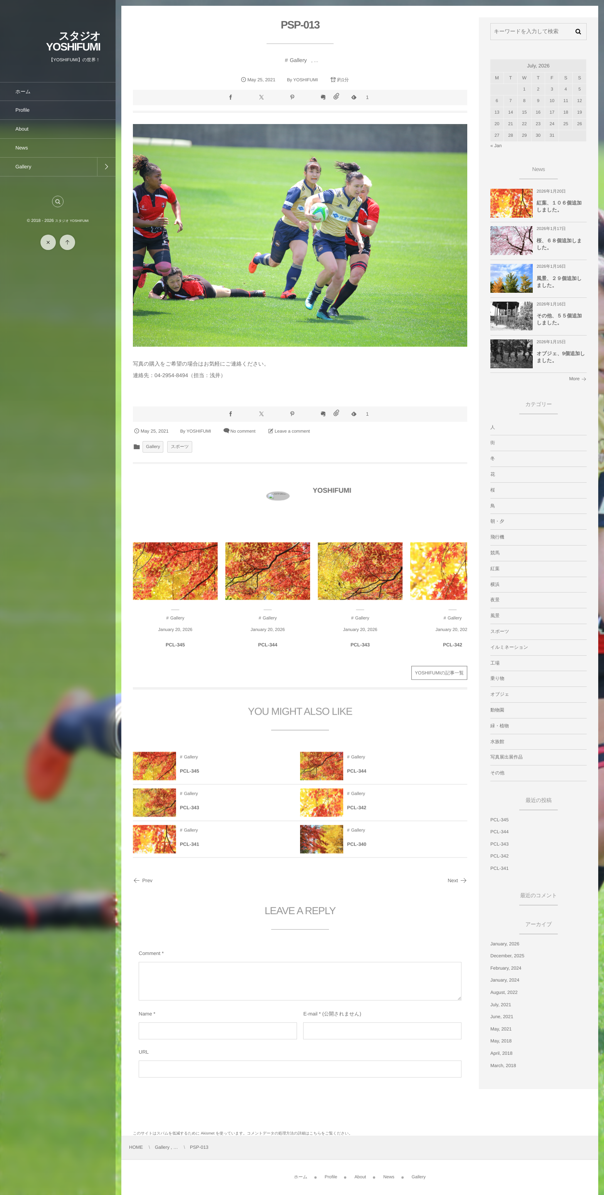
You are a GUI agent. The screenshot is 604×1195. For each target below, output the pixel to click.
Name (145, 1014)
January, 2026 (504, 944)
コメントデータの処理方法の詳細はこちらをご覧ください (298, 1133)
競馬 (495, 553)
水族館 (497, 741)
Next (457, 880)
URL (144, 1052)
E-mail (310, 1014)
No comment (242, 431)
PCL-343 (499, 844)
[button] (57, 201)
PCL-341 (499, 868)
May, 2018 (501, 1041)
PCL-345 (499, 819)
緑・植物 (499, 725)
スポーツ (180, 447)
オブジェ (499, 694)
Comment (149, 953)
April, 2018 (501, 1053)
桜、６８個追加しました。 (559, 244)
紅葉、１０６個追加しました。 (559, 206)
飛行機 (497, 537)
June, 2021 (501, 1016)
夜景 (495, 600)
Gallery (298, 60)
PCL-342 (499, 856)
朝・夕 (497, 521)
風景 (495, 615)
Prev (143, 880)
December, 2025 (507, 955)
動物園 (497, 710)
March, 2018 (503, 1065)
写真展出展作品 (506, 757)
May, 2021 (501, 1029)
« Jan (496, 145)
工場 (495, 663)
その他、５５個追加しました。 (559, 319)
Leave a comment (292, 431)
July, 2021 (500, 1004)
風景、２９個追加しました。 (559, 281)
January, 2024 (504, 980)
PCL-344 (499, 831)
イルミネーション (509, 647)
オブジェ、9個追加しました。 (561, 357)
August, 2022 (504, 992)
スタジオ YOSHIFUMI (73, 41)
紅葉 (495, 568)
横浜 (495, 584)
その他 (497, 772)
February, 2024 (506, 968)
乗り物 (497, 678)
